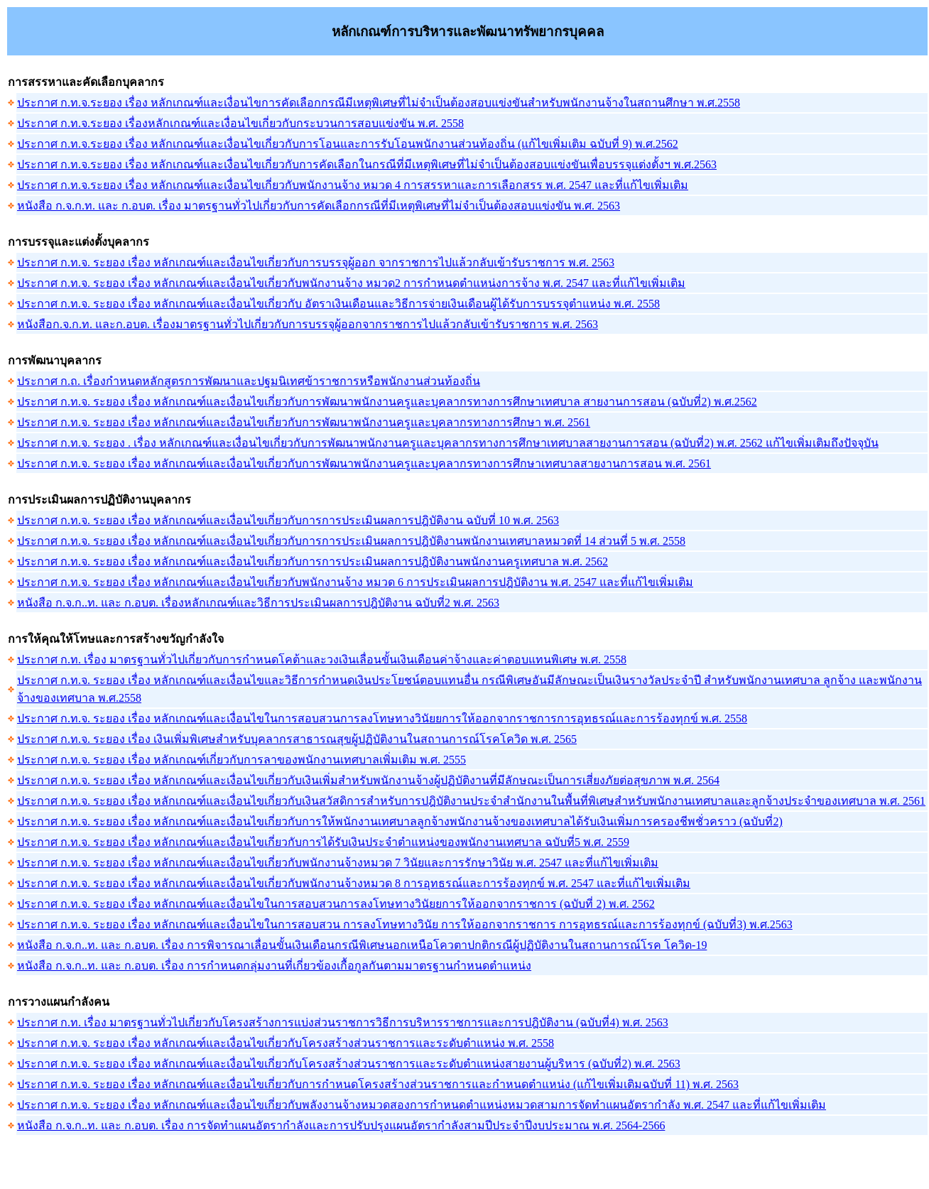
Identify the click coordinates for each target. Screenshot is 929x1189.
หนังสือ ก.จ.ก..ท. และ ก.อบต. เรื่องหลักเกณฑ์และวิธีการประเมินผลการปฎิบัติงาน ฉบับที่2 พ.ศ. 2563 (258, 603)
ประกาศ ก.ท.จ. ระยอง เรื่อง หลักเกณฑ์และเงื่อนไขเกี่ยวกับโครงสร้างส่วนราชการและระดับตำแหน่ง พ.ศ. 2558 (285, 1043)
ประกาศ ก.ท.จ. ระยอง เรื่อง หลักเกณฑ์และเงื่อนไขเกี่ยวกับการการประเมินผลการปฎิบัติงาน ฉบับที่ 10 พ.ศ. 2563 (288, 520)
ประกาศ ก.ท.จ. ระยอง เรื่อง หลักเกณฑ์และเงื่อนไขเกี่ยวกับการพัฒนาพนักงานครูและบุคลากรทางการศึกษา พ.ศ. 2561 (303, 422)
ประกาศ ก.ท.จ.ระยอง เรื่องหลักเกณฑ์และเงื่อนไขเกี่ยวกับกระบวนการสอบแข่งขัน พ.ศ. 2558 (240, 123)
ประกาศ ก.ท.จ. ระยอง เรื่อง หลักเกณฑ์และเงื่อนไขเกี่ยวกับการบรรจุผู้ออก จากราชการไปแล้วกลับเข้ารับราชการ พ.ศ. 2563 (315, 262)
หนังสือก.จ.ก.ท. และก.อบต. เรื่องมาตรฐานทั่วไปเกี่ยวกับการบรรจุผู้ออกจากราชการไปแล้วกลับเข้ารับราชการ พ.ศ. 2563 (307, 324)
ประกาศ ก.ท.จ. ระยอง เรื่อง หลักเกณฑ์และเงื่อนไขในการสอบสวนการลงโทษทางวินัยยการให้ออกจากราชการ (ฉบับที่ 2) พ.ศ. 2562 (336, 904)
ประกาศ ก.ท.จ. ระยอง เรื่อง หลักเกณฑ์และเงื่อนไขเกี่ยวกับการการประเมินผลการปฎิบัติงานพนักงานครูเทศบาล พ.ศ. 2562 (312, 561)
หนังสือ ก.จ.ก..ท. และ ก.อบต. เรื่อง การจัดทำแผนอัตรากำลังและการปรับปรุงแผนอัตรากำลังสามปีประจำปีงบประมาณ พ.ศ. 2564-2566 (341, 1125)
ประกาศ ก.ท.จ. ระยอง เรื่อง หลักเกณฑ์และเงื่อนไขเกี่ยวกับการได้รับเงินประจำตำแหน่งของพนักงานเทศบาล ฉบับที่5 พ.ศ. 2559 (323, 842)
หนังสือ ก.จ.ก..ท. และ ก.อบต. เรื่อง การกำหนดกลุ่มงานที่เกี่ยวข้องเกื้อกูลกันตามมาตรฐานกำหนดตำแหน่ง (274, 966)
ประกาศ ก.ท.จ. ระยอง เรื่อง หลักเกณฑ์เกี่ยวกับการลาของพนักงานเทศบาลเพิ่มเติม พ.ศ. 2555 (241, 760)
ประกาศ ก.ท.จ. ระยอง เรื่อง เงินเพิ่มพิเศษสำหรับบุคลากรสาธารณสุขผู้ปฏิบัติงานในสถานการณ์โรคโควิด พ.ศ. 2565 (297, 739)
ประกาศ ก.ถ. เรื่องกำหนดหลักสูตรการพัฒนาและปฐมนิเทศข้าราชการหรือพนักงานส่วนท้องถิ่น (248, 381)
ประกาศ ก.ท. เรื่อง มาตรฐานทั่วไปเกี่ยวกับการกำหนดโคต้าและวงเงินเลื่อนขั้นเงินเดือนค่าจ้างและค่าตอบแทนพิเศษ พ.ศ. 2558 (321, 659)
